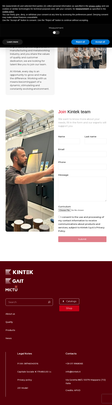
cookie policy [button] (8, 11)
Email (82, 151)
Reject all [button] (80, 42)
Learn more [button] (12, 42)
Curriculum (76, 208)
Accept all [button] (100, 42)
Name (69, 139)
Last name (95, 139)
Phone (82, 164)
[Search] (49, 302)
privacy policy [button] (95, 6)
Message (82, 187)
